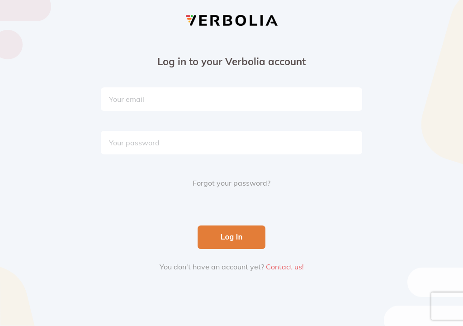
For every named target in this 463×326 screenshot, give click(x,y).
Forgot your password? (231, 182)
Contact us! (285, 266)
